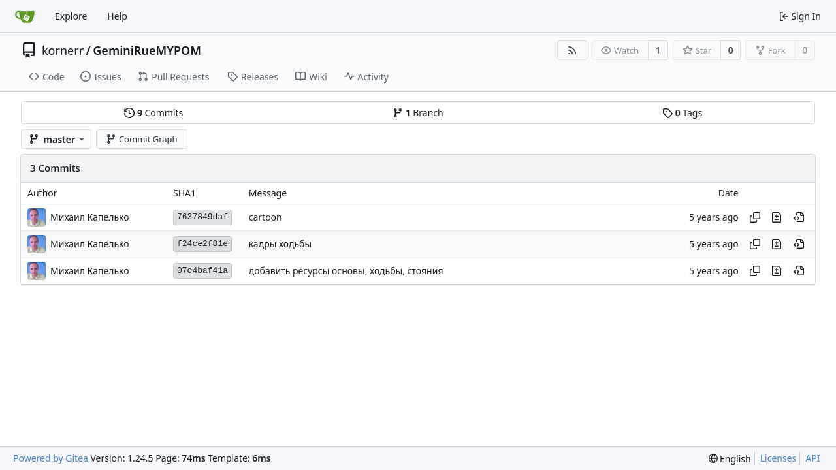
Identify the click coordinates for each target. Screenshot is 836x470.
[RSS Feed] (572, 50)
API (812, 458)
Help (117, 16)
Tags (682, 112)
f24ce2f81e (202, 244)
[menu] (730, 458)
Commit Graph (141, 139)
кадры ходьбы (280, 244)
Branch (418, 112)
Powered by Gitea (50, 458)
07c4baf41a (202, 270)
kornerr (63, 50)
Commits (153, 112)
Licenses (778, 458)
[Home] (25, 16)
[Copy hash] (755, 217)
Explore (71, 16)
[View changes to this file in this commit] (776, 217)
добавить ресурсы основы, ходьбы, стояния (346, 270)
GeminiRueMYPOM (147, 50)
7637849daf (202, 217)
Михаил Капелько (89, 217)
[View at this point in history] (799, 217)
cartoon (265, 217)
